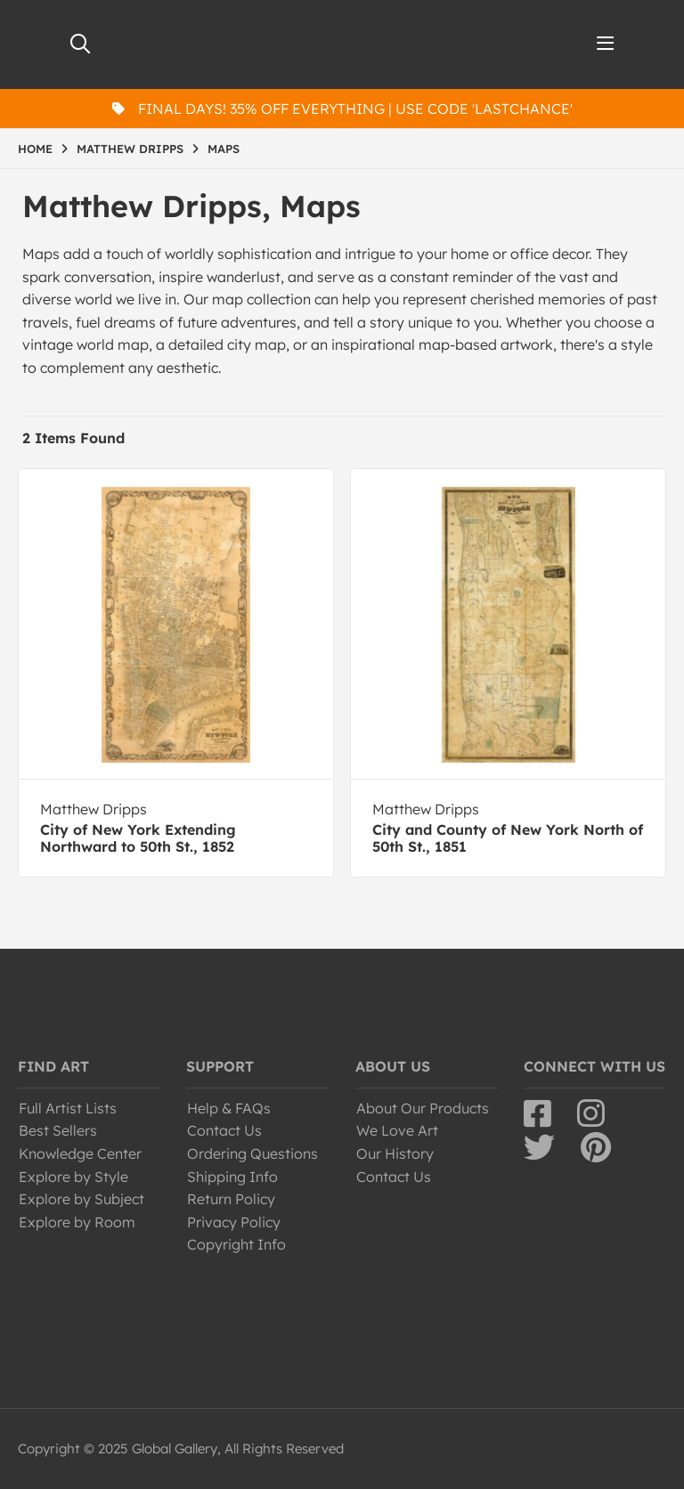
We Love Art (397, 1130)
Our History (395, 1153)
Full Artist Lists (68, 1108)
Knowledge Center (80, 1153)
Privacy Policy (234, 1222)
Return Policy (231, 1199)
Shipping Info (232, 1177)
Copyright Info (236, 1244)
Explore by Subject (81, 1199)
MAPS (224, 149)
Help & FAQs (229, 1108)
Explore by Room (77, 1222)
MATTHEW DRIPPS (130, 149)
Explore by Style (73, 1177)
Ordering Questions (252, 1153)
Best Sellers (58, 1130)
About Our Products (422, 1108)
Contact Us (224, 1130)
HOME (35, 149)
